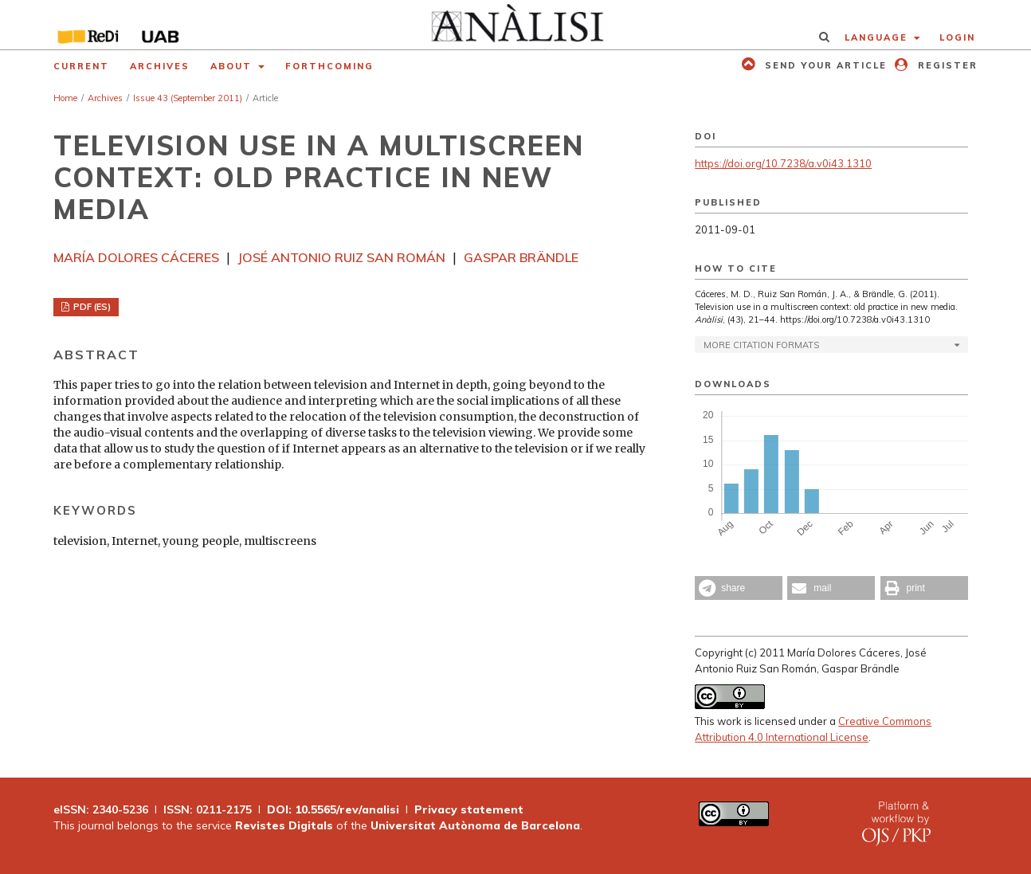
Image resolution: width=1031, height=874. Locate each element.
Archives (160, 66)
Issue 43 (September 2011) (187, 98)
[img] (515, 24)
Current (81, 66)
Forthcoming (329, 66)
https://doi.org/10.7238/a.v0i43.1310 (783, 163)
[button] (738, 588)
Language (878, 37)
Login (957, 37)
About (233, 66)
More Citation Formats (761, 345)
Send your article (824, 65)
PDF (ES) (91, 306)
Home (65, 98)
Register (946, 65)
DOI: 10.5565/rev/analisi (333, 809)
